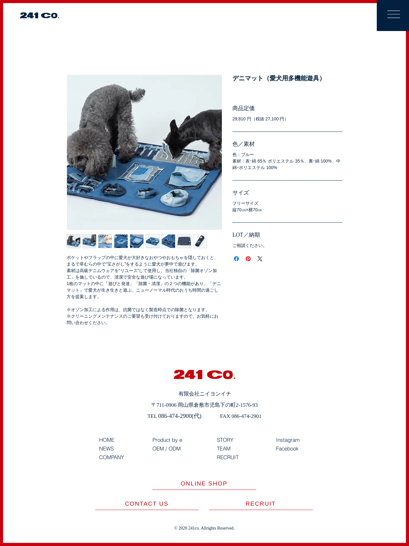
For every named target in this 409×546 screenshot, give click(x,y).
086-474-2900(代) (179, 416)
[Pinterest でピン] (248, 258)
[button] (393, 14)
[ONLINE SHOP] (204, 483)
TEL (152, 416)
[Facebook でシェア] (236, 258)
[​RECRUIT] (261, 504)
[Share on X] (260, 258)
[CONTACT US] (147, 504)
